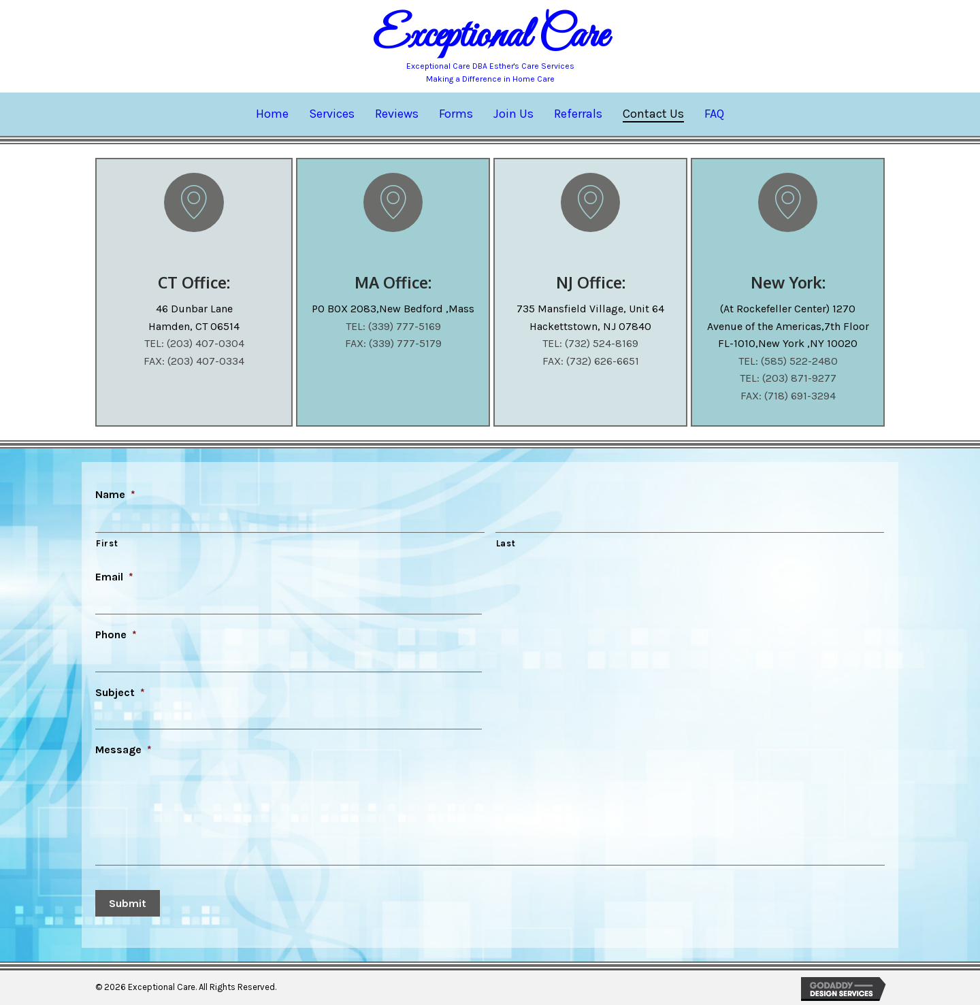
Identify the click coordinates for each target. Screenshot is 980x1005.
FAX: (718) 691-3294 (788, 395)
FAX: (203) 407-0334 (194, 361)
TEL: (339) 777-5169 (393, 326)
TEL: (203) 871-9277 (788, 378)
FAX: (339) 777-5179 (393, 343)
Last (506, 542)
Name (115, 494)
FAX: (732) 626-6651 (590, 361)
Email (114, 575)
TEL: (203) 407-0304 (194, 343)
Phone (116, 631)
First (107, 542)
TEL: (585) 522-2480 (788, 361)
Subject (120, 687)
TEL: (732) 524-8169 (590, 343)
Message (123, 744)
